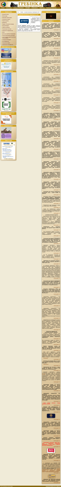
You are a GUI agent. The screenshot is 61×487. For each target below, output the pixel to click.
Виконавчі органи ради (7, 17)
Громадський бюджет (6, 39)
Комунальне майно (6, 42)
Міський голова (5, 14)
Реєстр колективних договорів (8, 35)
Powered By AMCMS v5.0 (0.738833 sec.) (53, 486)
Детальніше (45, 358)
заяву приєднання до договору (52, 471)
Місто (3, 32)
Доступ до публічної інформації (8, 33)
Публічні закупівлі (6, 27)
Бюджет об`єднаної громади (8, 24)
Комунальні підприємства (7, 30)
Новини (21, 12)
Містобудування (5, 41)
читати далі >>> (57, 29)
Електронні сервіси (6, 19)
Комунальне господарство (7, 44)
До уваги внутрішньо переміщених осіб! (32, 12)
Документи (4, 22)
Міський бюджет (5, 25)
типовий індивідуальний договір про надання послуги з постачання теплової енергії (51, 470)
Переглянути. (45, 364)
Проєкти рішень (5, 20)
